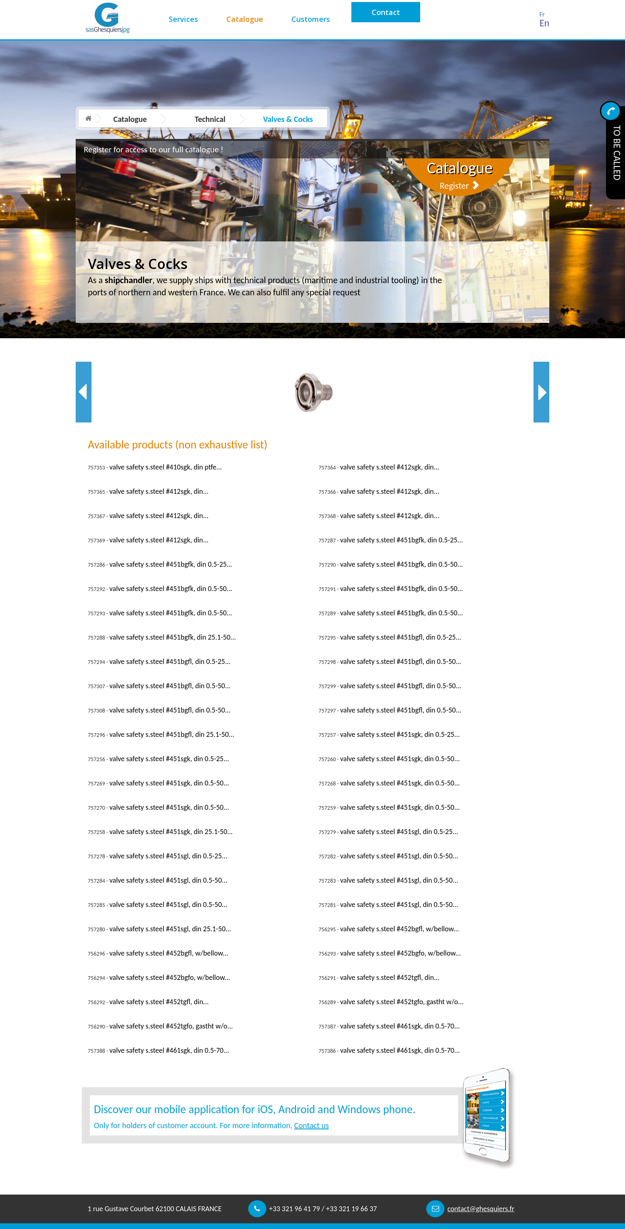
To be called (617, 152)
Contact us (311, 1125)
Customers (310, 19)
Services (183, 19)
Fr (542, 14)
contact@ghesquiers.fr (480, 1208)
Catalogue (244, 19)
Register (460, 185)
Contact (386, 12)
